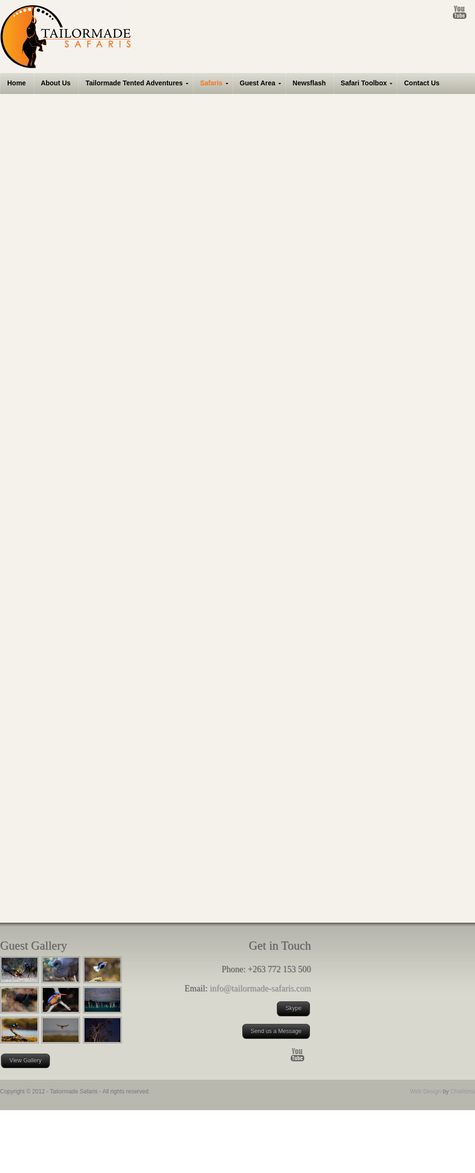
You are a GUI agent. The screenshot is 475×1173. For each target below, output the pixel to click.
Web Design (425, 1091)
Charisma (462, 1091)
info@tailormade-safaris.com (260, 988)
